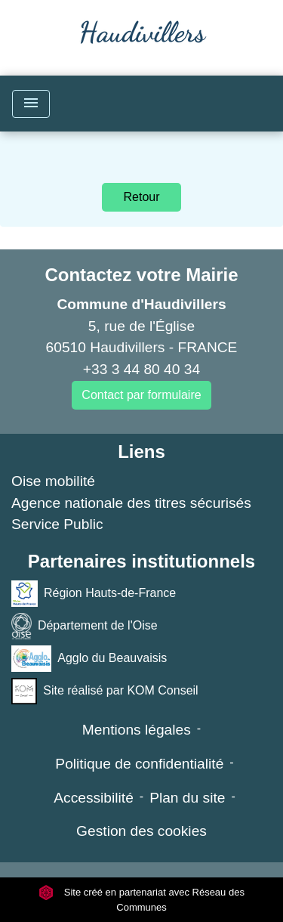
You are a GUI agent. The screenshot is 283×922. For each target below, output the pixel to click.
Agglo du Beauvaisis (89, 658)
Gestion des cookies (141, 831)
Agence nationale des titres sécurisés (131, 503)
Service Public (57, 524)
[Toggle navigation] (31, 104)
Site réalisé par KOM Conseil (104, 691)
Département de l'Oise (84, 626)
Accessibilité (94, 798)
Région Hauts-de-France (93, 593)
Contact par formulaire (141, 394)
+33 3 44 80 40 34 (141, 369)
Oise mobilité (53, 481)
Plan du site (187, 798)
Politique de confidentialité (139, 764)
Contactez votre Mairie (141, 275)
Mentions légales (136, 730)
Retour (141, 196)
